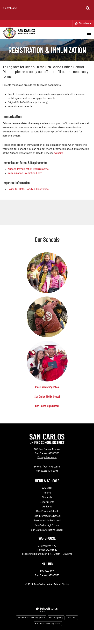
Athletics (47, 506)
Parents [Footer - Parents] (47, 492)
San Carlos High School (47, 406)
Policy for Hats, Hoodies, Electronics (28, 189)
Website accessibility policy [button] (31, 617)
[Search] (87, 8)
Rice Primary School (47, 511)
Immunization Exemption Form (25, 173)
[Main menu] (89, 33)
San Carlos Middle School (47, 396)
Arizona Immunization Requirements (28, 169)
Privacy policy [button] (56, 617)
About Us (47, 488)
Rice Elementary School (47, 387)
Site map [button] (71, 617)
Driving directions (47, 457)
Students (47, 497)
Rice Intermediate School (47, 516)
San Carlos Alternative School (47, 530)
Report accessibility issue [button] (47, 623)
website (58, 153)
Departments (47, 502)
